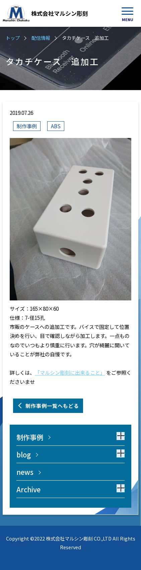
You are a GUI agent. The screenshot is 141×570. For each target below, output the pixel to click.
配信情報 (40, 37)
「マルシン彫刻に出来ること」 (70, 372)
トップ (13, 37)
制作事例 (27, 126)
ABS (56, 126)
